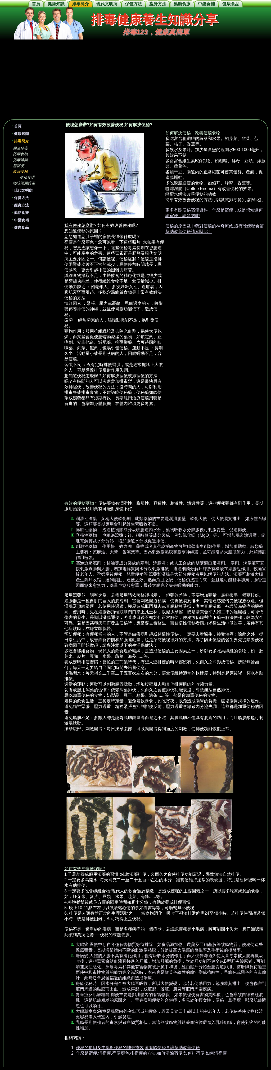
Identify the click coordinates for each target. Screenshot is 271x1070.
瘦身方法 (157, 4)
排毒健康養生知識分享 (154, 19)
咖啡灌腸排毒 (24, 183)
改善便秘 (20, 171)
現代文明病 (107, 4)
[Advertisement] (135, 79)
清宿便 (18, 166)
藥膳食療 (182, 4)
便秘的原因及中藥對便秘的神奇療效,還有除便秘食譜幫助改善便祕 (138, 1047)
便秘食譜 (27, 177)
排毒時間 (20, 160)
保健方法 (133, 4)
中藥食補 (206, 4)
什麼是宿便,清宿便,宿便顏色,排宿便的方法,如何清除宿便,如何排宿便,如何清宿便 (151, 1053)
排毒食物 (20, 154)
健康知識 (56, 4)
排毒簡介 (80, 4)
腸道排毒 (20, 148)
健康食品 (230, 4)
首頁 (36, 4)
